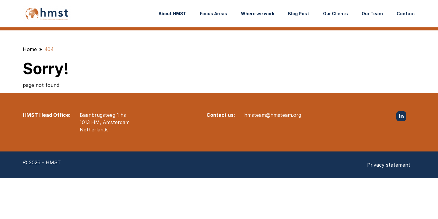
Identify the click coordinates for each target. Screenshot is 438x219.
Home (30, 49)
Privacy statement (388, 165)
